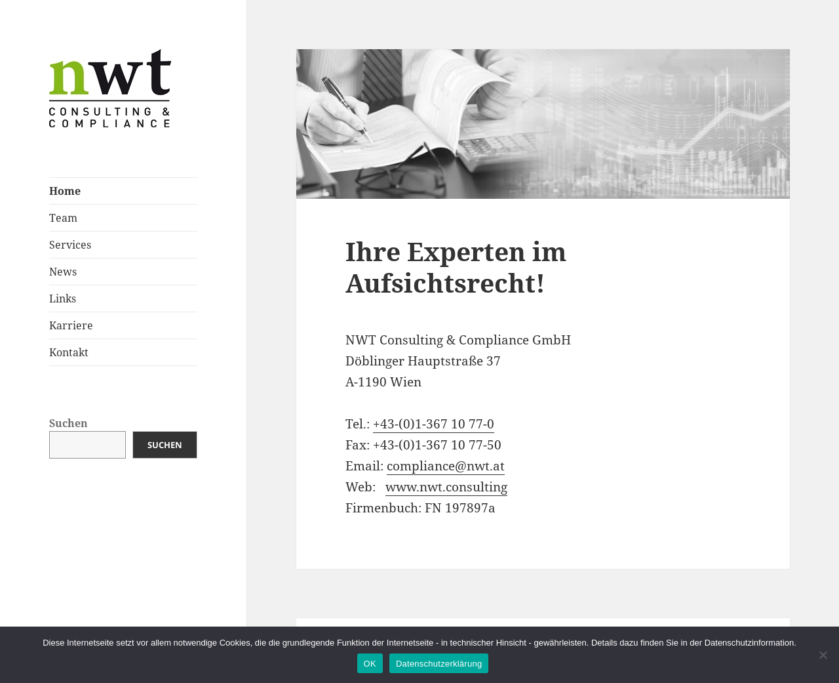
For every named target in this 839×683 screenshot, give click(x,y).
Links (62, 298)
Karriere (71, 325)
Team (63, 218)
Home (65, 191)
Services (70, 245)
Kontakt (68, 352)
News (63, 271)
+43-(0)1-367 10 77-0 (433, 423)
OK (370, 664)
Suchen (68, 423)
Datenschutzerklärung (439, 664)
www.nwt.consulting (446, 486)
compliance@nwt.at (446, 465)
